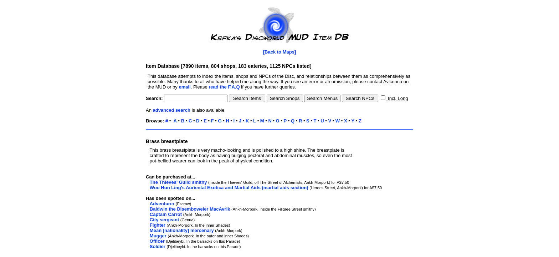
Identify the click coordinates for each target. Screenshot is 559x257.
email (184, 87)
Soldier (157, 246)
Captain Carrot (166, 214)
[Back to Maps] (279, 52)
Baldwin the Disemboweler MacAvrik (190, 209)
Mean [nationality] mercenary (182, 230)
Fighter (157, 225)
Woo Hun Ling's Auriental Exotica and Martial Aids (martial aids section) (229, 187)
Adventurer (162, 203)
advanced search (172, 110)
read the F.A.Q (224, 87)
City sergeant (164, 219)
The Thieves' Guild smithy (178, 182)
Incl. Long (397, 98)
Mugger (158, 235)
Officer (157, 241)
